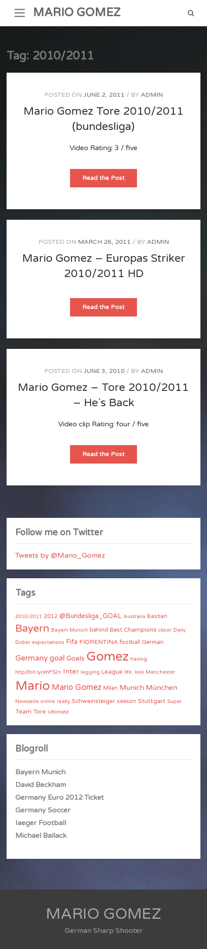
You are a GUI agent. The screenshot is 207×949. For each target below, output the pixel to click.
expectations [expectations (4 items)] (48, 642)
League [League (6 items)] (112, 671)
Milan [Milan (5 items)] (110, 688)
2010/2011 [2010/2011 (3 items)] (28, 616)
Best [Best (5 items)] (116, 629)
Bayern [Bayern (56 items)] (32, 628)
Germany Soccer (42, 810)
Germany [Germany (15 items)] (31, 658)
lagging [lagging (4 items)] (90, 672)
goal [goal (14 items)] (57, 658)
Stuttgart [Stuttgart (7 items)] (151, 701)
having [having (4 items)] (138, 659)
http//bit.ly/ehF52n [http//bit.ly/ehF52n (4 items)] (38, 672)
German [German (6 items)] (153, 642)
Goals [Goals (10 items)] (75, 658)
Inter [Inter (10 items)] (71, 671)
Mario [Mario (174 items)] (32, 685)
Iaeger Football (40, 823)
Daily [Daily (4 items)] (179, 630)
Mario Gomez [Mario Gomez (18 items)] (77, 687)
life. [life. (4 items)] (128, 672)
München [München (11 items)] (161, 687)
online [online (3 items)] (48, 701)
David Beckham (40, 784)
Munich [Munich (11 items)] (131, 687)
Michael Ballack (41, 835)
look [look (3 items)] (139, 672)
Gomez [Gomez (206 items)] (107, 656)
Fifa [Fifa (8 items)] (71, 642)
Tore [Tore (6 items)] (39, 711)
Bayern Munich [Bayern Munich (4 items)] (69, 630)
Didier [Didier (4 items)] (22, 642)
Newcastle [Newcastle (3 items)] (27, 701)
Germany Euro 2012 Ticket (59, 797)
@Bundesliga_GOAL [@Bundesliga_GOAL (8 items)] (91, 616)
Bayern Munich (40, 772)
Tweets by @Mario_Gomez (60, 555)
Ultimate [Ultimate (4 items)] (58, 712)
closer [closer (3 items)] (165, 630)
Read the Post (109, 180)
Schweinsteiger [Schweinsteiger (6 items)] (93, 701)
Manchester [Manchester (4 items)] (160, 672)
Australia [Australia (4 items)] (134, 616)
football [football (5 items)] (129, 642)
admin (152, 94)
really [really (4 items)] (63, 701)
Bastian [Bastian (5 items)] (157, 616)
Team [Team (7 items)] (23, 711)
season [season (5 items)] (126, 701)
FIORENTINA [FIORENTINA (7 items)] (98, 642)
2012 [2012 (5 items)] (51, 616)
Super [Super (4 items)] (174, 701)
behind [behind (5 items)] (99, 629)
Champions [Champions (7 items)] (140, 629)
